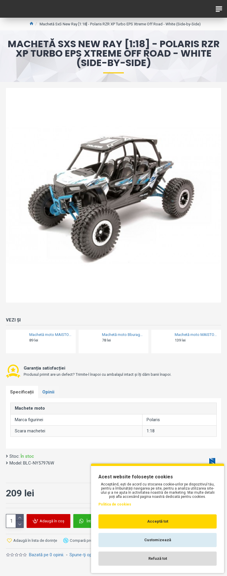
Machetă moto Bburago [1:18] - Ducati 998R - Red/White (123, 334)
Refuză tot (157, 558)
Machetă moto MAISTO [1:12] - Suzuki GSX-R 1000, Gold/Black (196, 334)
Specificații (22, 392)
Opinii (49, 392)
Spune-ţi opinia (83, 555)
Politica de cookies (114, 504)
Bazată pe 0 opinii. (46, 555)
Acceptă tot (157, 521)
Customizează (157, 540)
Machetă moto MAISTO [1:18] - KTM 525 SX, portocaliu (50, 334)
